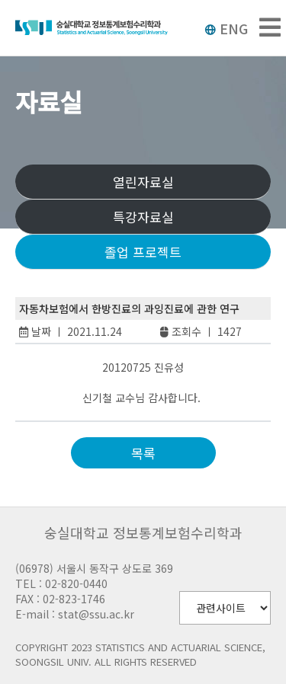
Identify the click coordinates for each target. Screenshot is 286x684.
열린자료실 (143, 181)
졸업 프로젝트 (143, 251)
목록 (143, 452)
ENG (226, 28)
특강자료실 (143, 216)
